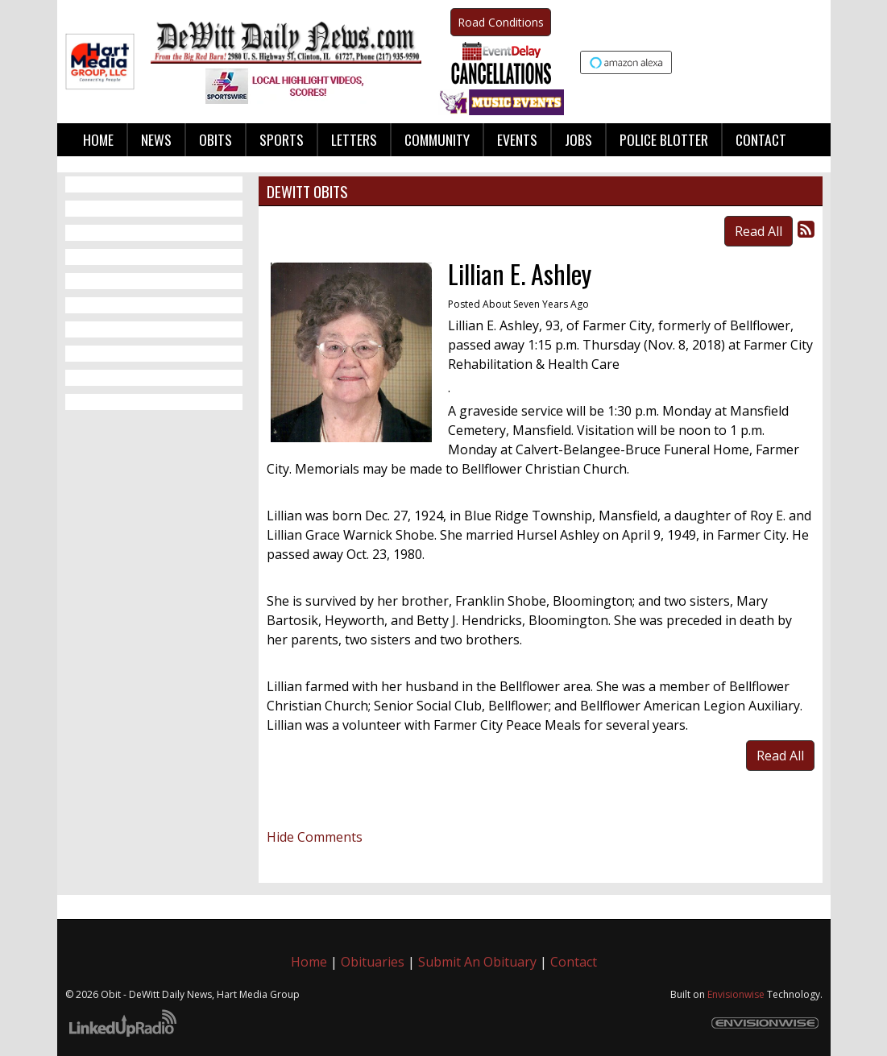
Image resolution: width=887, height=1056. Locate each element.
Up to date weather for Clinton (814, 64)
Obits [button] (215, 139)
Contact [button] (761, 139)
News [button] (156, 139)
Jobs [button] (578, 139)
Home (309, 962)
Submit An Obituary (477, 962)
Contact (573, 962)
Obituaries (372, 962)
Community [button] (437, 139)
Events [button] (517, 139)
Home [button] (98, 139)
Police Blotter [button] (664, 139)
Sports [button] (281, 139)
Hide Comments (315, 837)
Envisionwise (736, 994)
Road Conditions (501, 22)
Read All (758, 231)
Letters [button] (354, 139)
